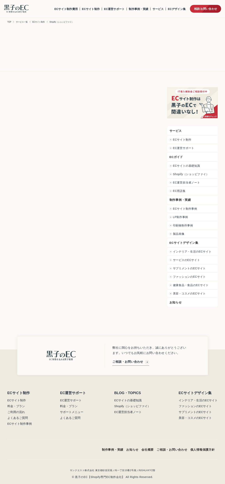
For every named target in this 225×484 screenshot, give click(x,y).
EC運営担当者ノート (187, 182)
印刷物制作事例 (183, 225)
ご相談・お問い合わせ (130, 361)
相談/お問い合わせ (205, 8)
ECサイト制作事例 (185, 208)
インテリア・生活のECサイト (192, 251)
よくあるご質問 (17, 417)
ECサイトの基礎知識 (187, 165)
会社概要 (147, 449)
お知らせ (176, 302)
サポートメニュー (71, 412)
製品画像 (179, 233)
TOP (9, 22)
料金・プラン (16, 406)
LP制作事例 (181, 217)
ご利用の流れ (16, 412)
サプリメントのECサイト (189, 268)
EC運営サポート (114, 9)
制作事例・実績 (138, 9)
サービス (158, 9)
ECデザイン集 (177, 9)
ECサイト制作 (91, 9)
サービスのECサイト (187, 260)
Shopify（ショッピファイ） (191, 174)
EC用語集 (179, 190)
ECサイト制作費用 (66, 9)
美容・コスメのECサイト (189, 293)
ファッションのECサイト (189, 276)
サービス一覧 (22, 22)
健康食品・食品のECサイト (191, 285)
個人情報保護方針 (202, 449)
